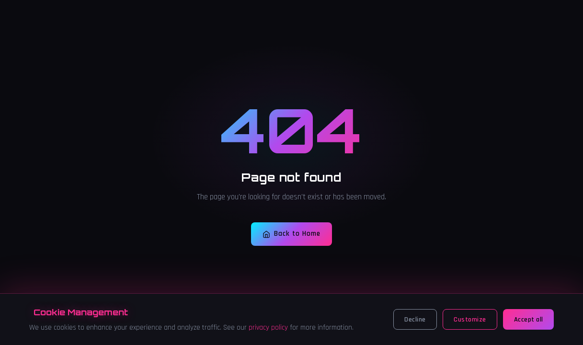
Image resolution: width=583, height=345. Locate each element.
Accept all (528, 319)
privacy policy (268, 327)
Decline (415, 319)
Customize (470, 319)
